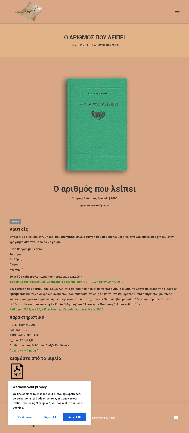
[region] (49, 403)
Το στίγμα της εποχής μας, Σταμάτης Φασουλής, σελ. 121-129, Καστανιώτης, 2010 (66, 282)
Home (73, 45)
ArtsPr (112, 417)
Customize (25, 417)
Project (84, 45)
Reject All (50, 417)
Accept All (74, 417)
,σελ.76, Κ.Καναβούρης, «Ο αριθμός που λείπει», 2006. (57, 309)
